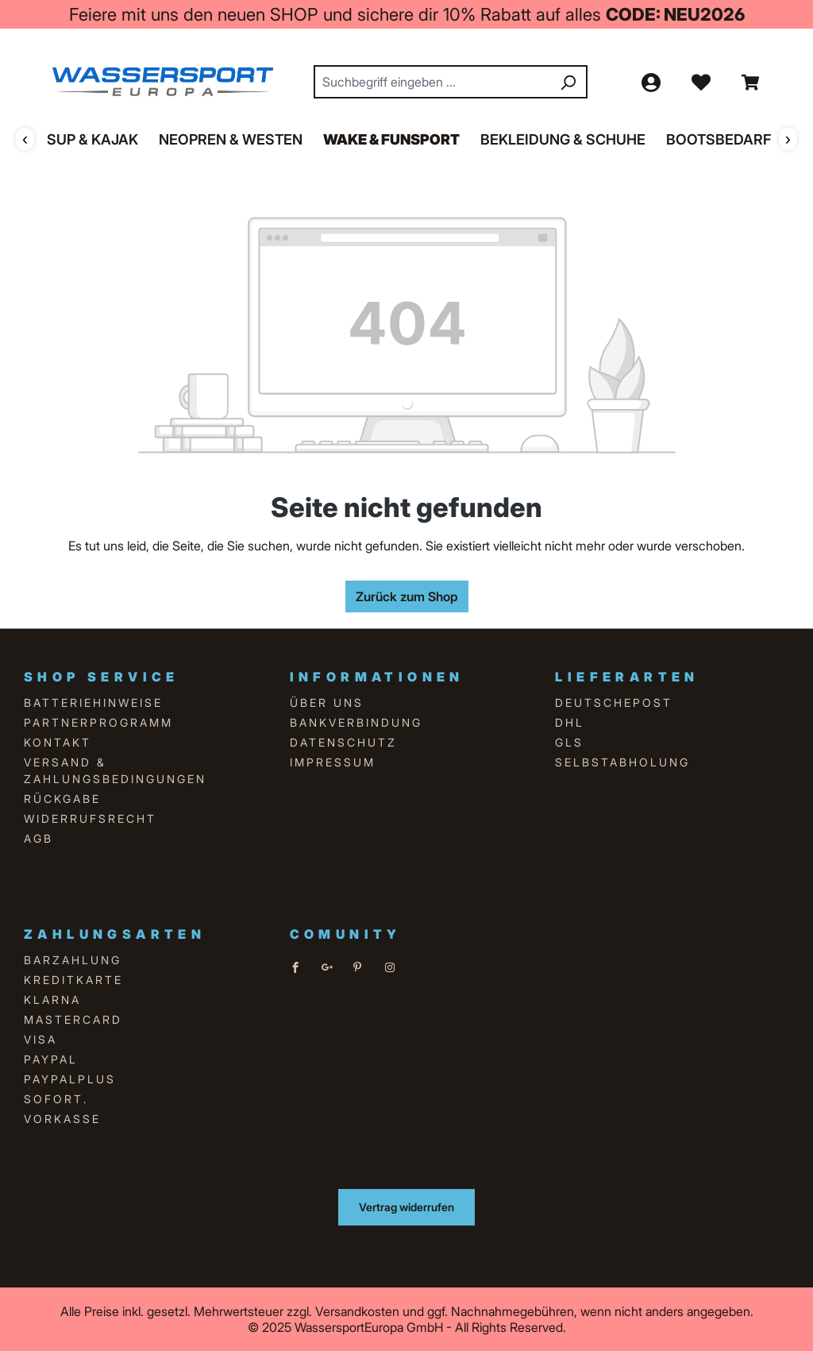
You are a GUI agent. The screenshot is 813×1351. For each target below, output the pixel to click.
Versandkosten (357, 1311)
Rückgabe (62, 798)
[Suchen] (567, 82)
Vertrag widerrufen (406, 1207)
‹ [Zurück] (25, 139)
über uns (327, 702)
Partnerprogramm (98, 722)
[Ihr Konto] (650, 82)
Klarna (52, 999)
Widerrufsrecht (90, 818)
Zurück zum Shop (407, 596)
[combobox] (432, 82)
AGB (38, 838)
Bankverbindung (356, 722)
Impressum (333, 762)
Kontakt (57, 742)
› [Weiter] (788, 139)
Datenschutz (343, 742)
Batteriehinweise (93, 702)
